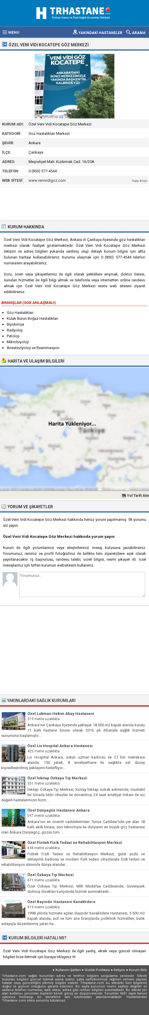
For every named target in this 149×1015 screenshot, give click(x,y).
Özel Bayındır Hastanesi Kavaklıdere (61, 902)
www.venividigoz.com (47, 180)
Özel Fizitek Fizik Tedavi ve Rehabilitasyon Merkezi (74, 842)
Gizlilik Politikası (97, 970)
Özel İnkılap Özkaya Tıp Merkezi (57, 778)
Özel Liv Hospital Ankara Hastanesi (60, 746)
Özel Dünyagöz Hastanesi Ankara (58, 810)
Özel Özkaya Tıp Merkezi (50, 875)
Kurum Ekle (138, 970)
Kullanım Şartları (68, 970)
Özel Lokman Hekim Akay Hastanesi (60, 713)
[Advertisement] (75, 202)
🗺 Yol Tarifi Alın (135, 496)
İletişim (119, 970)
